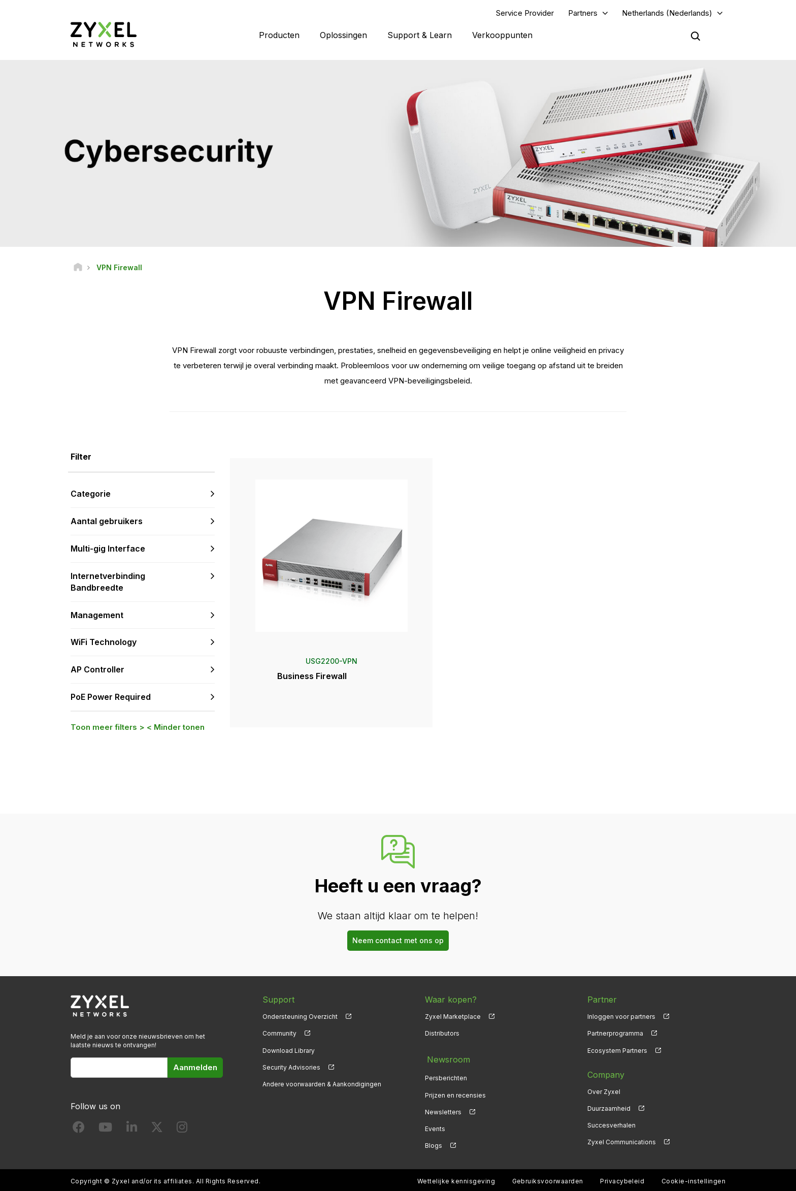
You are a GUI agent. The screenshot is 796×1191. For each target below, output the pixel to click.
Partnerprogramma (615, 1035)
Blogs (433, 1143)
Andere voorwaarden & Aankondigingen (321, 1085)
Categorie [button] (91, 495)
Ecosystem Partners (617, 1051)
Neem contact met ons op (398, 942)
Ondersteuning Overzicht (300, 1018)
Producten (279, 35)
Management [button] (97, 616)
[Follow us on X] (157, 1130)
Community (279, 1035)
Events (435, 1126)
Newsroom (446, 1059)
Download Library (288, 1051)
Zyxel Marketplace (453, 1018)
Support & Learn (419, 35)
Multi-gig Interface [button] (108, 549)
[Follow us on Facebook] (79, 1130)
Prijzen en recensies (455, 1093)
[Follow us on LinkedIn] (131, 1130)
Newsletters (443, 1109)
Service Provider (525, 13)
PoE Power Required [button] (111, 698)
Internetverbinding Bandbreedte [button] (108, 583)
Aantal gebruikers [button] (107, 523)
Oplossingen (343, 35)
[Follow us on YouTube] (105, 1130)
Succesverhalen (611, 1126)
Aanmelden (195, 1068)
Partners (583, 13)
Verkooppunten (502, 35)
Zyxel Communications (621, 1143)
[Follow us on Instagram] (182, 1130)
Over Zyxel (603, 1093)
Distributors (442, 1035)
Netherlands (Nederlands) (667, 13)
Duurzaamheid (609, 1109)
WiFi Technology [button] (104, 643)
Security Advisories (291, 1068)
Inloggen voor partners (621, 1018)
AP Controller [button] (97, 671)
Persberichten (446, 1076)
